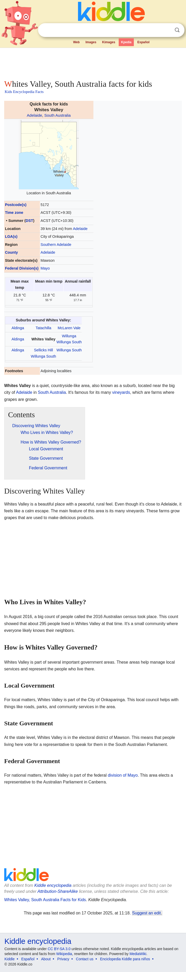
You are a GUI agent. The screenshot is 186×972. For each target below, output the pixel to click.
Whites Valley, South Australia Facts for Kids (45, 900)
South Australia (57, 115)
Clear (166, 30)
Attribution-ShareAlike (57, 891)
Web (76, 42)
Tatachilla (43, 328)
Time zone (14, 212)
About (46, 959)
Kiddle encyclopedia (52, 885)
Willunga (69, 336)
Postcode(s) (15, 205)
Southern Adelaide (56, 244)
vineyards (121, 392)
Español (143, 42)
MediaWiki (137, 954)
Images (91, 42)
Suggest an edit (146, 913)
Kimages (108, 42)
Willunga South (69, 342)
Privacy (63, 959)
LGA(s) (11, 236)
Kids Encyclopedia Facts (24, 92)
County (11, 252)
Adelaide (34, 115)
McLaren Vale (69, 328)
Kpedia (126, 42)
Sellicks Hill (43, 350)
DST (29, 221)
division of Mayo (123, 775)
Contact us (84, 959)
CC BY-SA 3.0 (59, 949)
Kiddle (9, 959)
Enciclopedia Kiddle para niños (125, 959)
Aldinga (17, 328)
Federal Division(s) (22, 268)
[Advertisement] (93, 62)
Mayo (45, 268)
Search (177, 30)
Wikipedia (64, 954)
